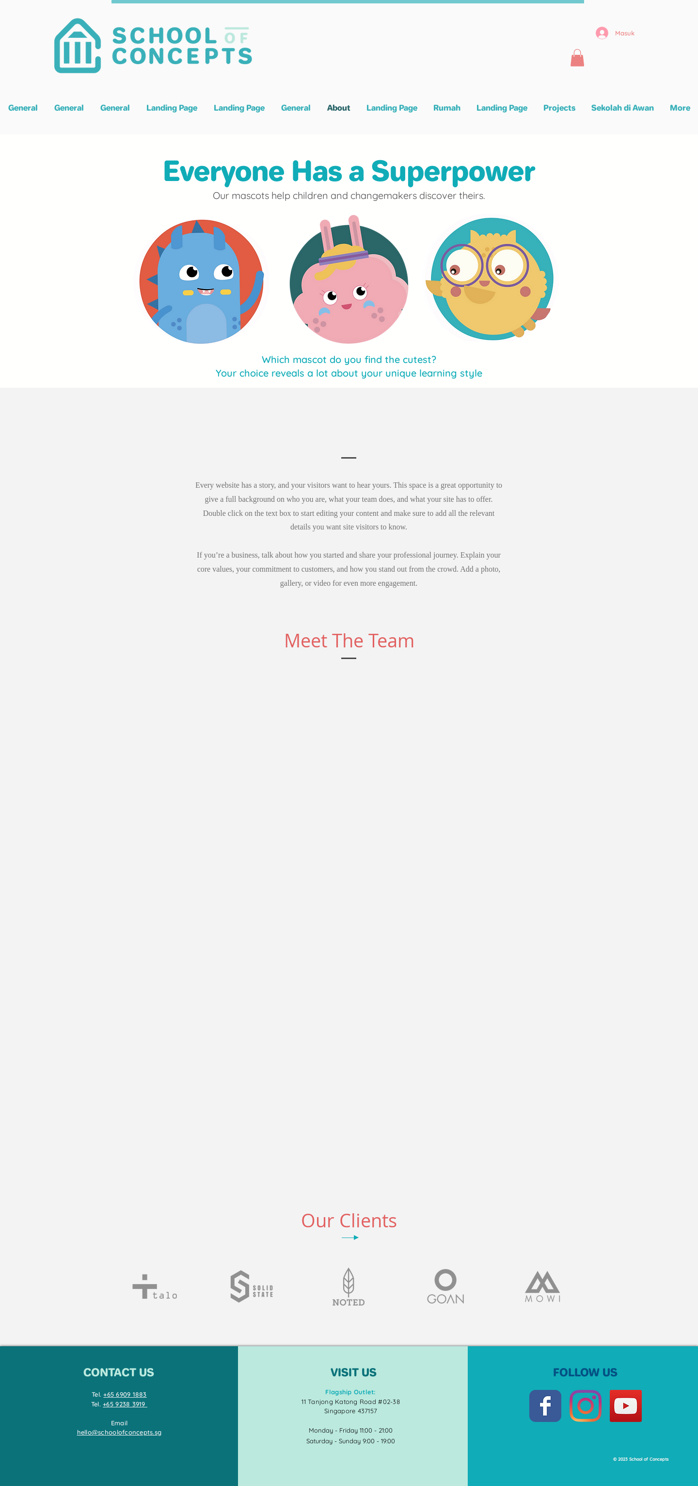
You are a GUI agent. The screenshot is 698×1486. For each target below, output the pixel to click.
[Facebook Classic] (545, 1406)
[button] (577, 57)
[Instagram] (586, 1406)
